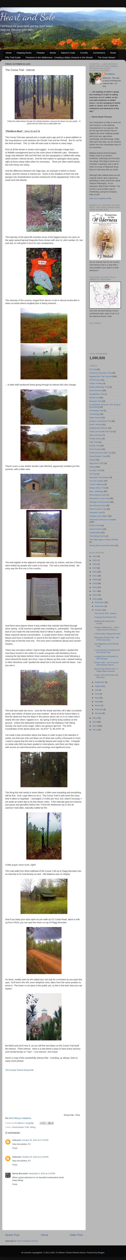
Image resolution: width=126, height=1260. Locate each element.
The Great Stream (106, 57)
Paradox (41, 52)
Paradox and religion (98, 516)
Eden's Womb (95, 424)
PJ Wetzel (110, 74)
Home (9, 52)
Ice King (93, 474)
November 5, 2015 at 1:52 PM (42, 1173)
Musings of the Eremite (99, 502)
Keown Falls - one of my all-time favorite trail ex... (106, 663)
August (98, 686)
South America (95, 529)
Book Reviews (95, 390)
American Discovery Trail (100, 373)
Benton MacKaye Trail (99, 387)
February (99, 709)
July (97, 690)
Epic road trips (95, 435)
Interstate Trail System (99, 477)
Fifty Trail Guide (13, 57)
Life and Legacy (96, 481)
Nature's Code (68, 52)
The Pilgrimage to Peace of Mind (103, 539)
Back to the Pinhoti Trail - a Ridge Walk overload (106, 670)
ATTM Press (94, 380)
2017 (94, 591)
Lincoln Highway (96, 484)
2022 (94, 572)
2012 (94, 726)
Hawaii (92, 460)
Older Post (76, 1234)
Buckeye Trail (95, 401)
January (98, 713)
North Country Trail (97, 509)
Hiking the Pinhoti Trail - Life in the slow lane (106, 638)
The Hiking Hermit (97, 536)
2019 (94, 583)
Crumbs (84, 52)
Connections (99, 52)
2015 (94, 599)
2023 (94, 568)
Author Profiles (95, 383)
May (97, 698)
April (97, 701)
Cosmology (94, 414)
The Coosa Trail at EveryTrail (19, 1070)
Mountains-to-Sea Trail (99, 498)
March (98, 705)
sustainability (95, 532)
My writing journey (97, 505)
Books (53, 52)
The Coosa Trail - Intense (105, 613)
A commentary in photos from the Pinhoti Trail (107, 651)
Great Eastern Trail (20, 1127)
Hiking (32, 1127)
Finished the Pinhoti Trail (105, 617)
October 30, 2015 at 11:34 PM (35, 1157)
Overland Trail (95, 512)
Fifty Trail (93, 442)
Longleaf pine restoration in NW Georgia (106, 657)
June (97, 694)
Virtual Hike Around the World (102, 545)
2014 (94, 718)
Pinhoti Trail (94, 525)
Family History (95, 438)
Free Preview (95, 449)
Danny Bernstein (20, 1173)
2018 (94, 587)
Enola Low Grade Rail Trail (101, 431)
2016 (94, 595)
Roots (113, 52)
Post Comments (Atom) (27, 1241)
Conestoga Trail (96, 410)
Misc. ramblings (96, 491)
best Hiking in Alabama (20, 1118)
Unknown (16, 1140)
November (99, 606)
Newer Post (12, 1234)
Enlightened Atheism (98, 428)
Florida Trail (94, 446)
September (100, 682)
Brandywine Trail (96, 394)
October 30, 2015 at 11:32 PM (35, 1140)
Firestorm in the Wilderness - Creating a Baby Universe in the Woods (59, 57)
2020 (94, 579)
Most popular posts (97, 495)
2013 (94, 722)
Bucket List (94, 397)
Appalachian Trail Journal (100, 376)
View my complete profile (100, 198)
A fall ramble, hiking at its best (107, 634)
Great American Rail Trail (100, 453)
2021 (94, 576)
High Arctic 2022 (96, 463)
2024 (94, 564)
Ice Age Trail (94, 470)
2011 (94, 730)
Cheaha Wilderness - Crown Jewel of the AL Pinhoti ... (106, 628)
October (98, 610)
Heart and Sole (27, 17)
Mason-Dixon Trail (97, 488)
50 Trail (92, 369)
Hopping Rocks (24, 52)
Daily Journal (95, 417)
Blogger (101, 1252)
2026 (94, 556)
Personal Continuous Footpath (102, 519)
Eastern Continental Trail (100, 421)
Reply (14, 1148)
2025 (94, 560)
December (99, 602)
